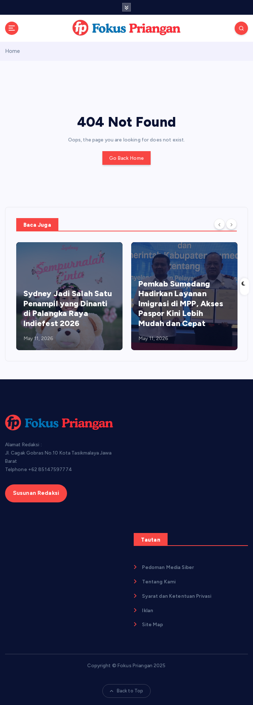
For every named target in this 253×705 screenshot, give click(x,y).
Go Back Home (126, 158)
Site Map (152, 624)
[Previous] (219, 224)
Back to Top (126, 690)
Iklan (147, 610)
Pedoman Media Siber (168, 567)
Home (12, 51)
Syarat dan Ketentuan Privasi (176, 596)
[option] (69, 296)
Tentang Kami (159, 581)
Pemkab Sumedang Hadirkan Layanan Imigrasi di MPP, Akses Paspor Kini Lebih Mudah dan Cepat (180, 303)
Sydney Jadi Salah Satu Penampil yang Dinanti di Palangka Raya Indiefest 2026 (67, 308)
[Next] (231, 224)
